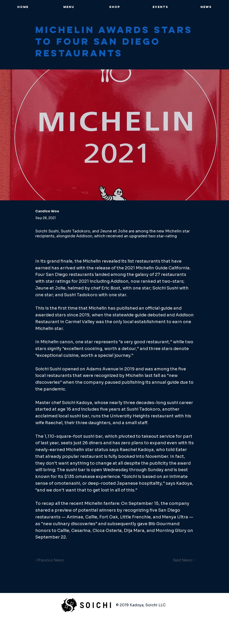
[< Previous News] (50, 560)
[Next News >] (182, 560)
